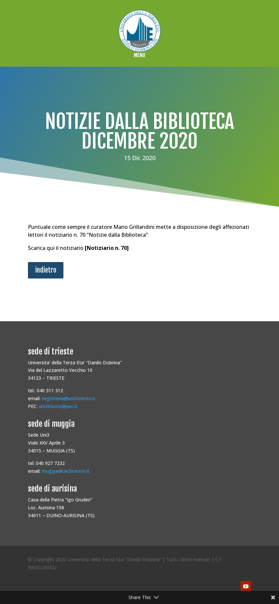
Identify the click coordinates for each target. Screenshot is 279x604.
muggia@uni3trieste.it (65, 471)
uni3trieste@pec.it (58, 406)
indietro (45, 270)
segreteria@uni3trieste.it (68, 398)
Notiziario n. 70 (107, 248)
